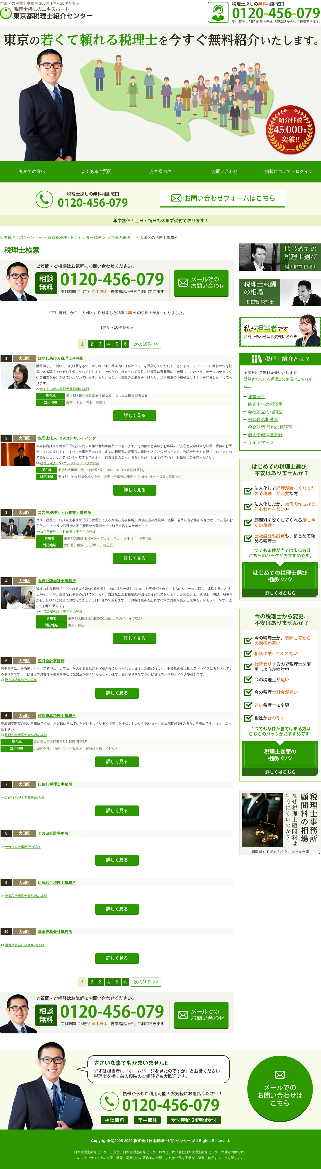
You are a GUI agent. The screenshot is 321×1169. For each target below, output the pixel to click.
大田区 (24, 358)
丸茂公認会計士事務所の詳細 (61, 612)
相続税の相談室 (263, 419)
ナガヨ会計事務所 (53, 833)
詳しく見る (135, 415)
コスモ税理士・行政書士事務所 (64, 512)
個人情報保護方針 (265, 434)
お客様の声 (160, 171)
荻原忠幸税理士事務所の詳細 (26, 735)
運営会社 (256, 396)
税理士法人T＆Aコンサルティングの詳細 (70, 463)
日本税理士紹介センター (21, 237)
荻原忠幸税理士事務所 (57, 715)
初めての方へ (32, 171)
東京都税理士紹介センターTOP (74, 237)
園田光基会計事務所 (55, 931)
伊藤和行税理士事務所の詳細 (26, 896)
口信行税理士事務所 (55, 784)
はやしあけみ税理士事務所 (61, 358)
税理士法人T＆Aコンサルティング (67, 438)
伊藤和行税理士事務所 (57, 882)
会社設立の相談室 (265, 412)
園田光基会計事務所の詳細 (24, 945)
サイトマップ (261, 442)
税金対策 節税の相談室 (270, 427)
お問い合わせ (225, 171)
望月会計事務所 (51, 661)
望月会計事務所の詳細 (21, 680)
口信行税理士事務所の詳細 (24, 797)
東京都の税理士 (120, 237)
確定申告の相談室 (265, 404)
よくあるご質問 (96, 171)
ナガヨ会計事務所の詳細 (23, 847)
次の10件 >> (146, 344)
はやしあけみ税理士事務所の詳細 (64, 389)
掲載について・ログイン (289, 171)
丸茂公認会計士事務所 (57, 581)
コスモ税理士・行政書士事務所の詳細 (67, 531)
